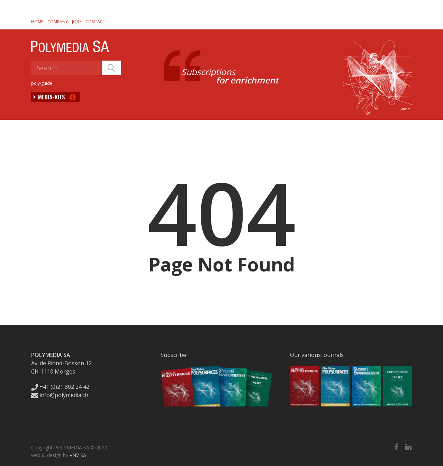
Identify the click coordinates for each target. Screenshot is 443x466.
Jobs (76, 22)
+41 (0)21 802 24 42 (60, 387)
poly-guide (41, 83)
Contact (95, 22)
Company (57, 22)
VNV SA (78, 455)
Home (37, 22)
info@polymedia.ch (59, 395)
